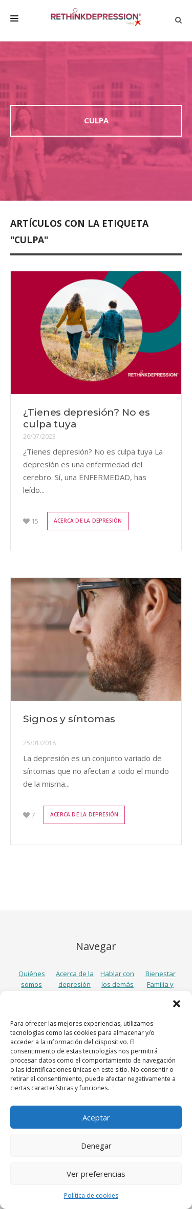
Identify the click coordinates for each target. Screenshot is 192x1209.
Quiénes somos (31, 979)
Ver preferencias (96, 1174)
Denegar (96, 1145)
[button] (177, 1004)
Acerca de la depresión (88, 520)
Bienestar (160, 973)
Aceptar (96, 1117)
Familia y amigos (160, 990)
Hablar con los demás (117, 979)
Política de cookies (91, 1195)
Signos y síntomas (69, 719)
